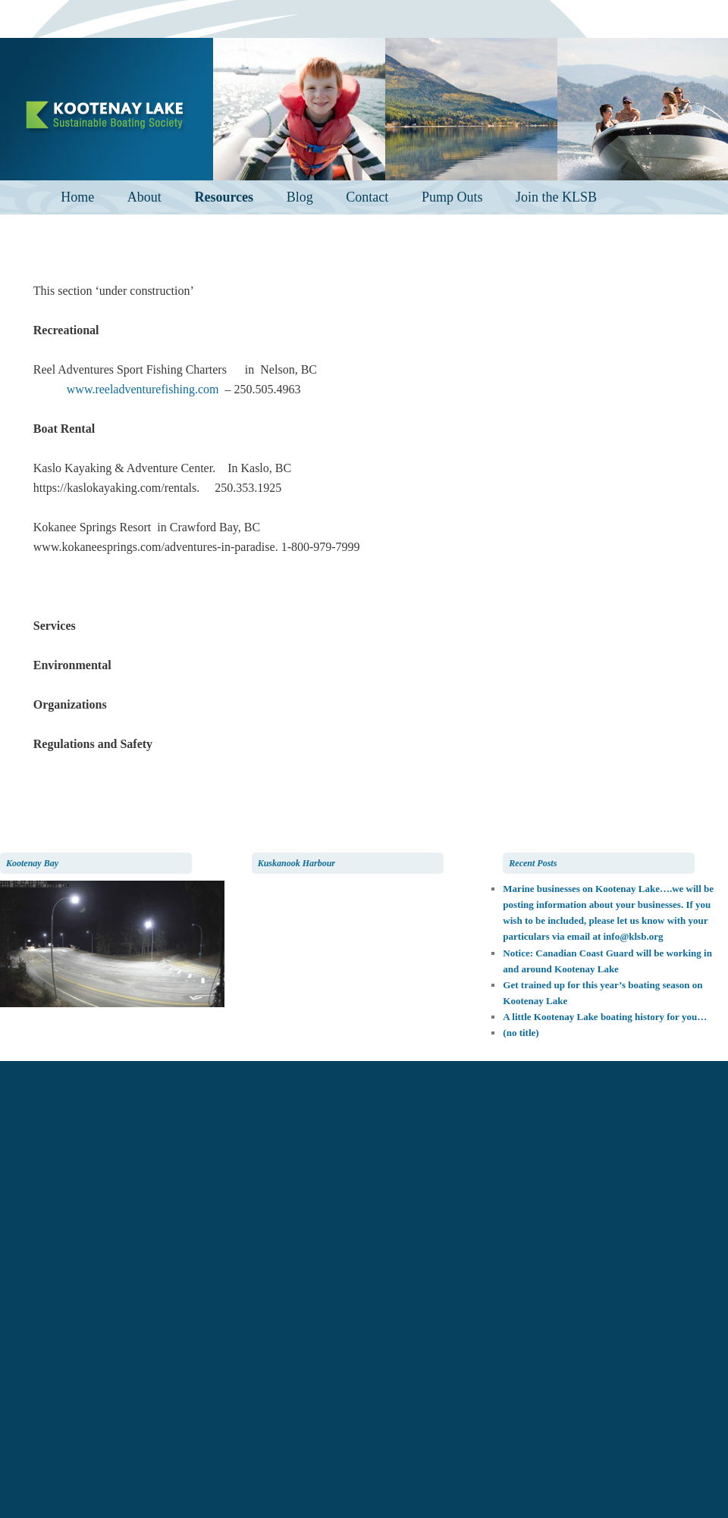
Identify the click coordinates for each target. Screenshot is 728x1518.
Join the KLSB (556, 197)
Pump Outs (452, 197)
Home (77, 197)
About (144, 197)
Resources (223, 197)
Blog (300, 197)
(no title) (520, 1032)
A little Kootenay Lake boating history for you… (605, 1016)
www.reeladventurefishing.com (146, 389)
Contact (367, 197)
